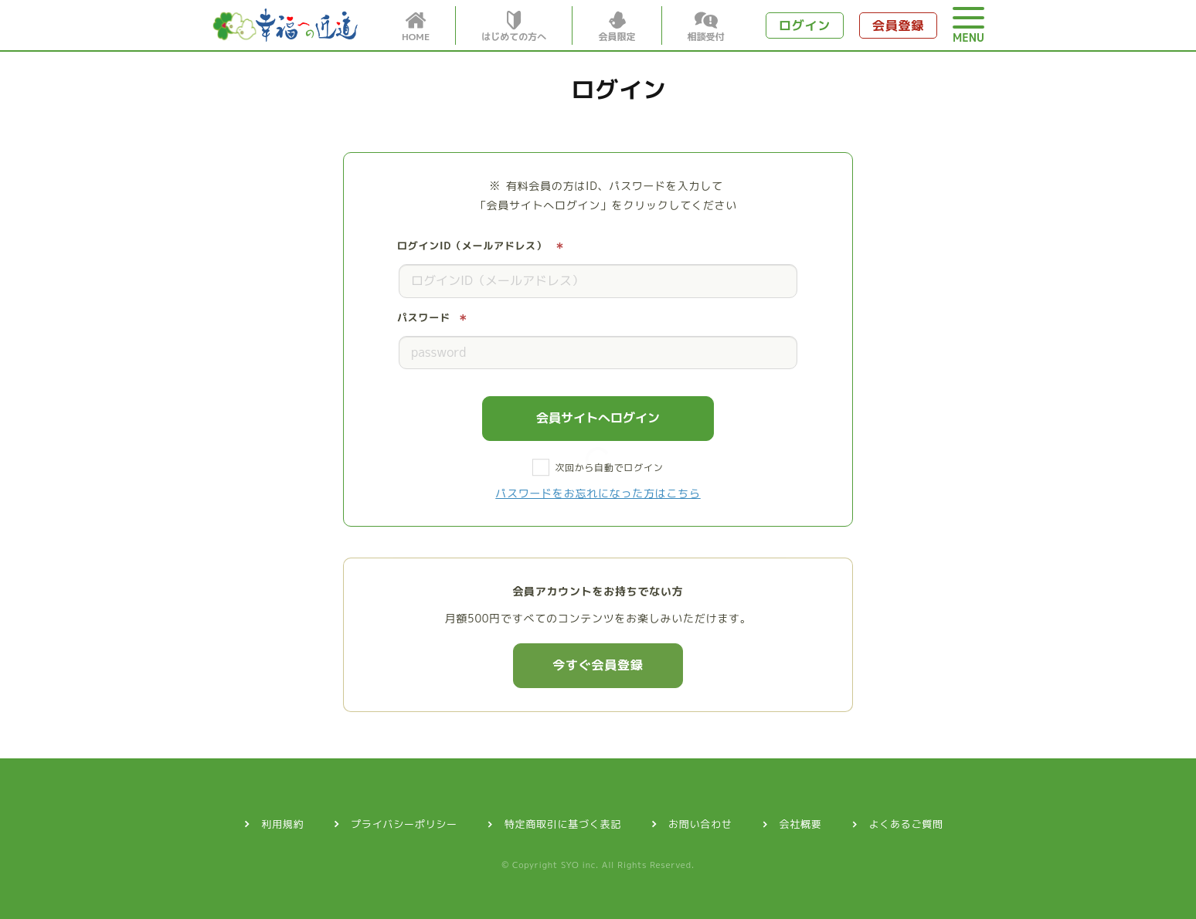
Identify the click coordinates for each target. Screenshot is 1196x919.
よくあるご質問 (906, 824)
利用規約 (282, 824)
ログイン (805, 25)
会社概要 (801, 824)
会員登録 (898, 25)
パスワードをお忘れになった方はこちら (598, 493)
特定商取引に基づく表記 (563, 824)
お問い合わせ (700, 824)
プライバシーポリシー (404, 824)
